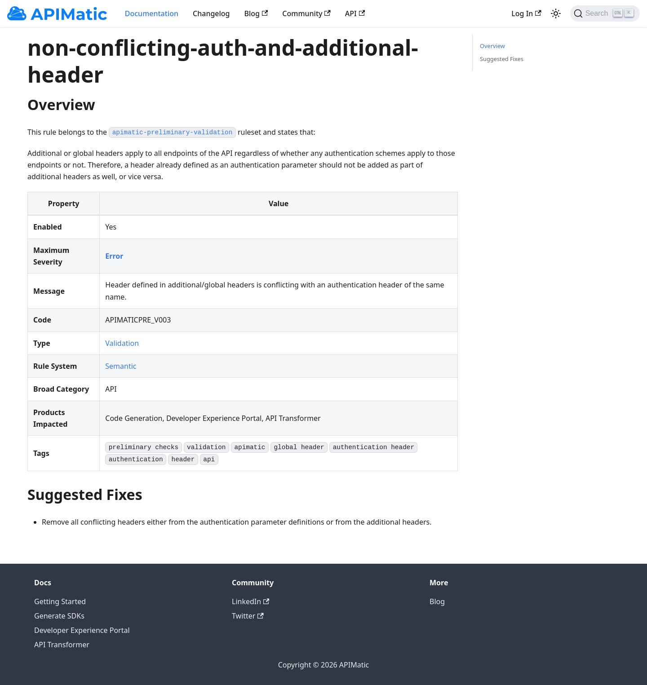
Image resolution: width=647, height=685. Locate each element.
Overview (492, 46)
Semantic (120, 366)
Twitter (248, 616)
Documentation (151, 13)
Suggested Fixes (501, 59)
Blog (256, 13)
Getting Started (60, 601)
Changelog (211, 13)
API (355, 13)
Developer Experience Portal (82, 630)
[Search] (605, 13)
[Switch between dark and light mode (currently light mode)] (556, 13)
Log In (526, 13)
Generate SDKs (59, 616)
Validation (122, 343)
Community (306, 13)
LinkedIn (250, 601)
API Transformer (61, 645)
